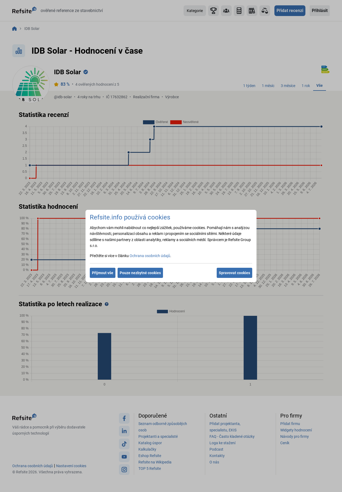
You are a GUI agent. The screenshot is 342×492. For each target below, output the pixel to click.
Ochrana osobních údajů (150, 256)
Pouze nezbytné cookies (140, 273)
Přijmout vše (102, 273)
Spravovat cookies (234, 273)
